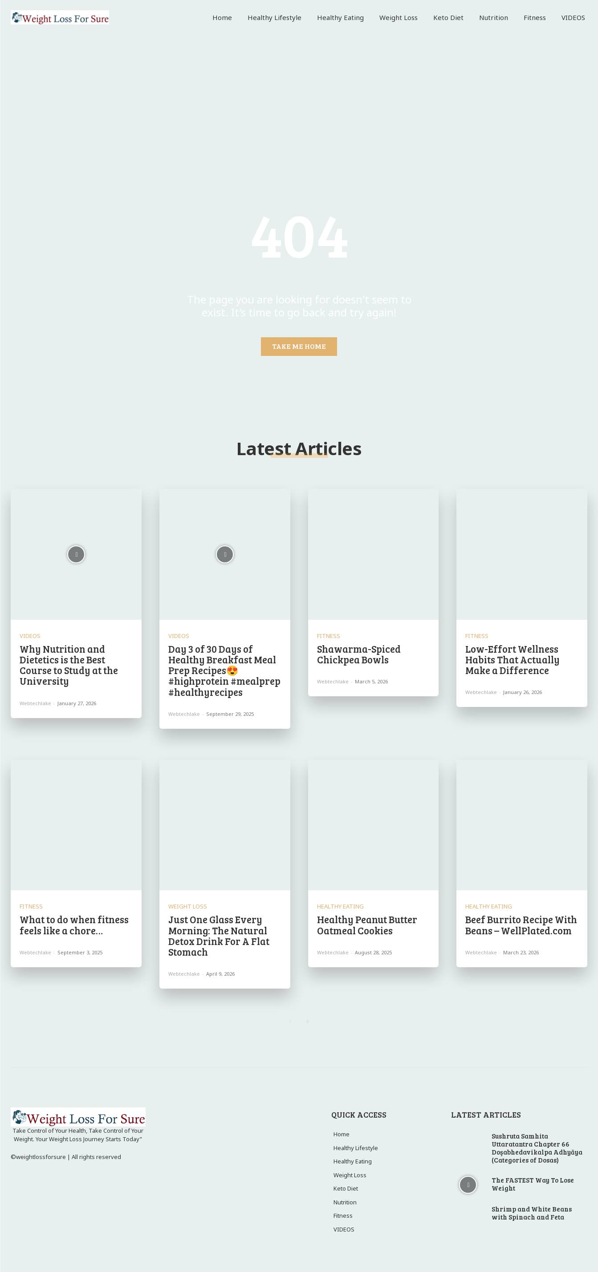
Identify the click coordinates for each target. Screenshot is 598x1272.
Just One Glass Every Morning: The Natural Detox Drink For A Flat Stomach (218, 935)
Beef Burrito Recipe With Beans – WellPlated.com (521, 925)
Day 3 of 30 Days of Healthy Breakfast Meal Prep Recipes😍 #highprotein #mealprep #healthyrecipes (224, 670)
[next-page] (307, 1021)
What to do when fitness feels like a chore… (74, 925)
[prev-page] (290, 1021)
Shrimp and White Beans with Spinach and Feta (532, 1212)
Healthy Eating (340, 906)
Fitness (328, 636)
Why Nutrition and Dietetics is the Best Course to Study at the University (69, 665)
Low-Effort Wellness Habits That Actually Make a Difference (512, 659)
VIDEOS (30, 636)
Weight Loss (187, 906)
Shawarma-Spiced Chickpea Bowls (359, 654)
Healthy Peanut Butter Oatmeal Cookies (367, 925)
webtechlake (35, 703)
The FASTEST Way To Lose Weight (533, 1183)
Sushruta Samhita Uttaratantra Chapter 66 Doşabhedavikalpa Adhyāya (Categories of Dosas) (537, 1147)
